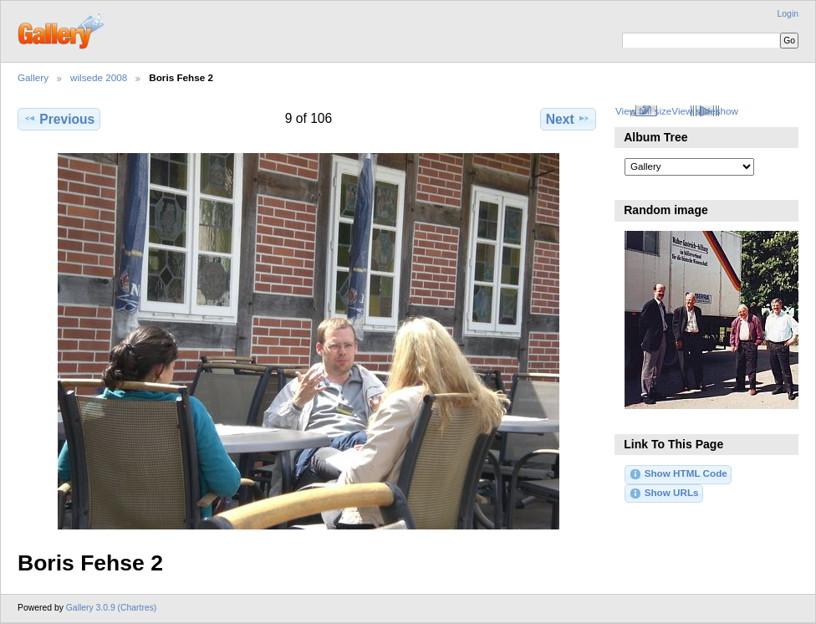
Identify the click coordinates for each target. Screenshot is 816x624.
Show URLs (663, 493)
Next (568, 118)
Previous (58, 118)
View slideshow (704, 110)
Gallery (33, 77)
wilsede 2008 (98, 77)
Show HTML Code (678, 474)
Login (788, 13)
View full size (643, 110)
